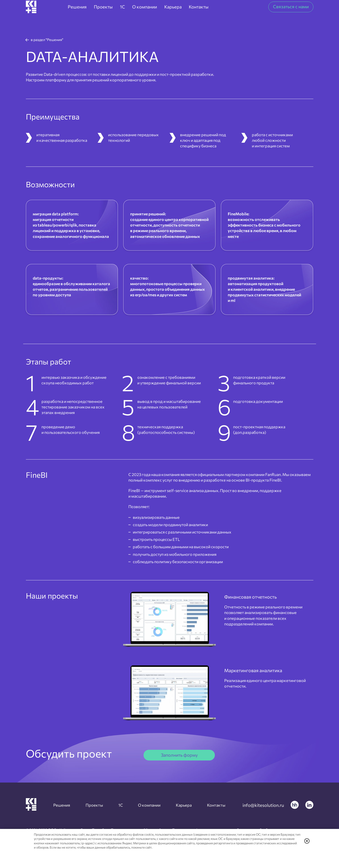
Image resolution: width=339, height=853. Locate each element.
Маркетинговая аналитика (252, 673)
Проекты (96, 805)
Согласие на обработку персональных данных (183, 825)
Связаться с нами (291, 14)
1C (120, 805)
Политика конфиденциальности (107, 825)
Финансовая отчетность (266, 595)
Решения (64, 805)
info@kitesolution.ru (263, 805)
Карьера (182, 805)
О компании (148, 805)
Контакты (213, 805)
